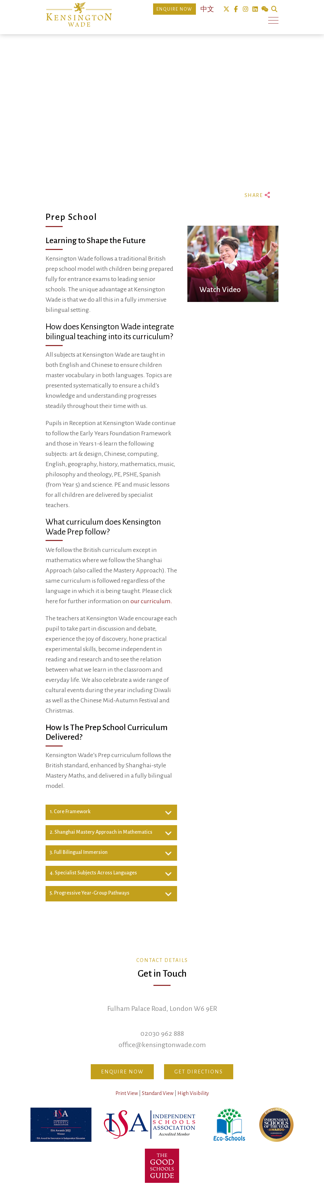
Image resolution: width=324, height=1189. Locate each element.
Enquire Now (174, 9)
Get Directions (198, 1071)
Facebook (236, 9)
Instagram (245, 9)
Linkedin (255, 9)
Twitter (226, 9)
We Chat (264, 9)
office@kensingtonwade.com (162, 1044)
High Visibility (193, 1093)
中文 (207, 9)
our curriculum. (151, 601)
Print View (126, 1093)
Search (274, 9)
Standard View (158, 1093)
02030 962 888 (162, 1033)
